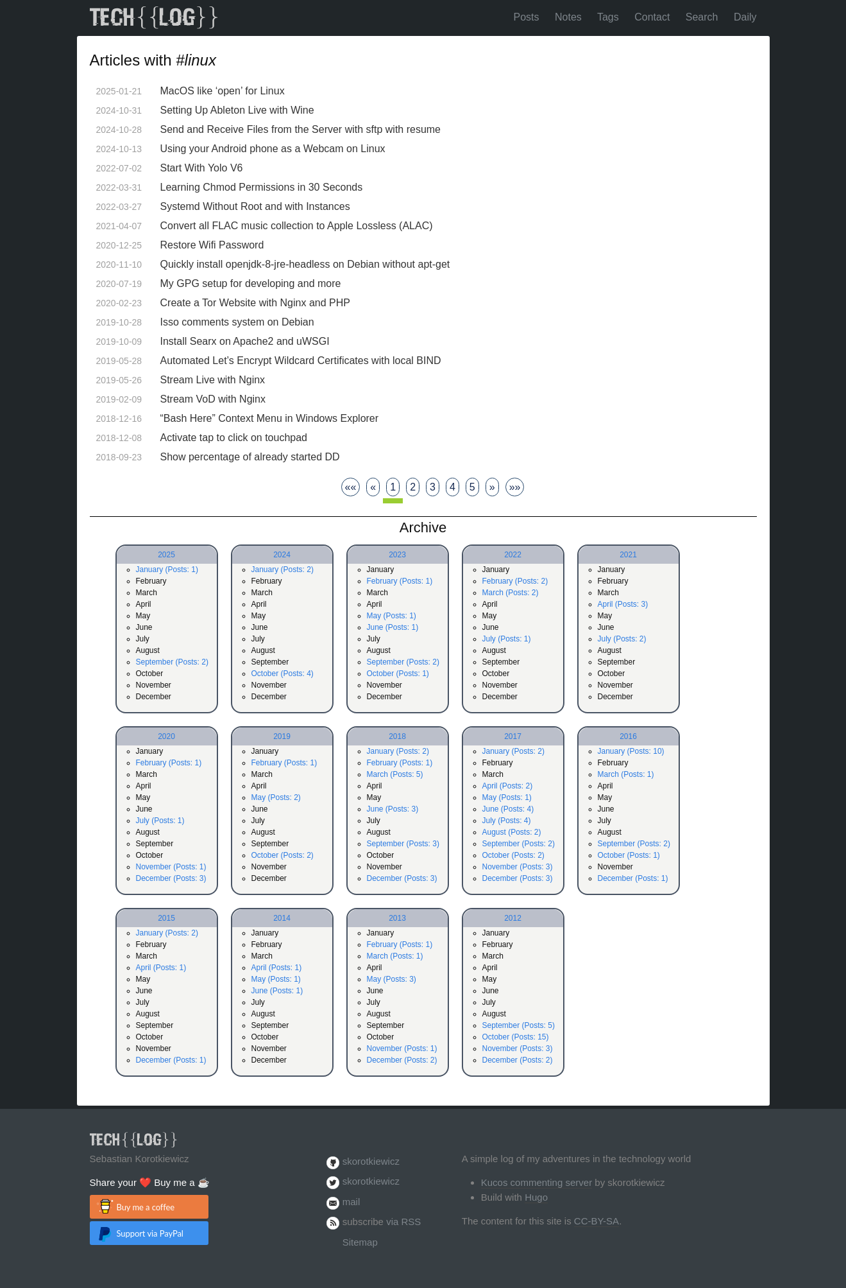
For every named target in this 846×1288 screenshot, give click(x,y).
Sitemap (360, 1242)
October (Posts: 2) (282, 855)
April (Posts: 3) (623, 604)
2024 (282, 554)
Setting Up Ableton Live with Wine (237, 110)
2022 (512, 554)
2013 (397, 918)
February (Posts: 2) (515, 581)
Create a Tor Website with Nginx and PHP (255, 302)
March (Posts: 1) (626, 774)
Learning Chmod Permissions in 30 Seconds (261, 187)
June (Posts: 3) (393, 809)
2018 (397, 736)
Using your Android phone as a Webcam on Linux (272, 148)
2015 (166, 918)
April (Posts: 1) (161, 967)
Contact (652, 17)
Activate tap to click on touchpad (233, 437)
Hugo (536, 1197)
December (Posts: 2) (402, 1060)
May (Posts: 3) (391, 979)
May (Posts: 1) (391, 615)
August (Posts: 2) (511, 832)
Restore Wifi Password (212, 244)
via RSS (403, 1221)
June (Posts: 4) (508, 809)
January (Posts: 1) (167, 569)
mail (351, 1201)
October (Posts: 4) (282, 673)
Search (702, 17)
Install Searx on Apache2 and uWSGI (245, 341)
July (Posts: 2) (622, 638)
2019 (282, 736)
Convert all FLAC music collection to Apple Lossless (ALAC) (296, 225)
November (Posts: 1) (171, 866)
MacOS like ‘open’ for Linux (222, 90)
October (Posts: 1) (398, 673)
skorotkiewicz (371, 1161)
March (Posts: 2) (510, 592)
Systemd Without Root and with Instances (255, 206)
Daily (745, 17)
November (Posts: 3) (517, 866)
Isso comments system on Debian (237, 322)
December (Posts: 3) (171, 878)
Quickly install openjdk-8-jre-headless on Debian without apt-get (305, 264)
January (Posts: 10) (631, 751)
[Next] (492, 487)
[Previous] (373, 487)
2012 (512, 918)
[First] (350, 487)
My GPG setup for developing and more (250, 283)
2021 (628, 554)
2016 (628, 736)
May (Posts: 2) (276, 797)
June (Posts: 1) (393, 627)
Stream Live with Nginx (213, 379)
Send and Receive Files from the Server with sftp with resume (300, 129)
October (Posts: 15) (515, 1036)
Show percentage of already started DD (250, 456)
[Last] (515, 487)
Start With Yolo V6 (201, 167)
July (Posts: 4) (506, 820)
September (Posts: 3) (403, 843)
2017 (512, 736)
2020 (166, 736)
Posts (526, 17)
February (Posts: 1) (400, 581)
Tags (608, 17)
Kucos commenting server (536, 1182)
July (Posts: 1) (506, 638)
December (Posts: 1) (633, 878)
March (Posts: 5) (395, 774)
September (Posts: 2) (172, 661)
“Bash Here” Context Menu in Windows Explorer (269, 418)
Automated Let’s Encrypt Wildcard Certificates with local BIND (300, 360)
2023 (397, 554)
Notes (568, 17)
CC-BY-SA (596, 1220)
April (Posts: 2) (507, 785)
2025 (166, 554)
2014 (282, 918)
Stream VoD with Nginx (213, 399)
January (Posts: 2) (282, 569)
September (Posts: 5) (518, 1025)
